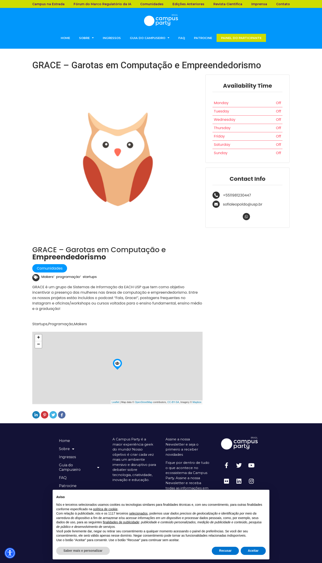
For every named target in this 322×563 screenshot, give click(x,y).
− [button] (38, 344)
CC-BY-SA (173, 402)
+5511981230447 (237, 195)
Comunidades (50, 268)
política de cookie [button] (105, 509)
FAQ (181, 38)
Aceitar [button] (253, 550)
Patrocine (203, 38)
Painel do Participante (241, 38)
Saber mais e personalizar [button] (83, 550)
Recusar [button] (225, 550)
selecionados (138, 513)
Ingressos (112, 38)
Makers (47, 276)
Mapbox (197, 402)
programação (68, 276)
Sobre (86, 37)
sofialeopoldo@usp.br (242, 204)
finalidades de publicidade (121, 522)
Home (65, 38)
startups (90, 276)
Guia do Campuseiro (149, 37)
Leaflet (115, 402)
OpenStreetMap (143, 402)
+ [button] (38, 337)
